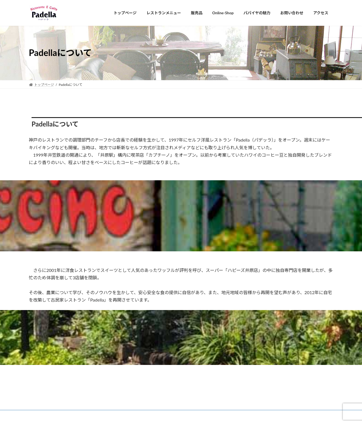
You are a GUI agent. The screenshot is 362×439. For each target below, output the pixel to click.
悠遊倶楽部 (77, 415)
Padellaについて (46, 415)
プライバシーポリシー (112, 415)
